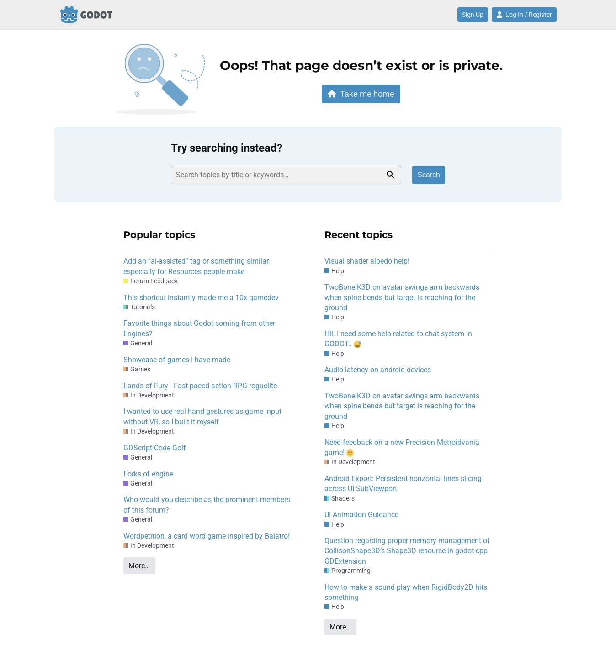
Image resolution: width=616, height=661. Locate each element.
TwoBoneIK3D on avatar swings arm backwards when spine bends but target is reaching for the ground (401, 297)
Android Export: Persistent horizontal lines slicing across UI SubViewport (403, 483)
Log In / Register (524, 14)
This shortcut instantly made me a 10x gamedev (201, 297)
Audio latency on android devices (377, 369)
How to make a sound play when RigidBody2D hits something (405, 592)
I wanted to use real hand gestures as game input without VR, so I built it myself (202, 416)
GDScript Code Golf (154, 448)
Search (429, 174)
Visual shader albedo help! (366, 261)
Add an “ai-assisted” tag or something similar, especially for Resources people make (196, 266)
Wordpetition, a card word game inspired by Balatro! (206, 536)
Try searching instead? (226, 148)
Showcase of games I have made (176, 359)
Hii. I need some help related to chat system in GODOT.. (398, 338)
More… (139, 565)
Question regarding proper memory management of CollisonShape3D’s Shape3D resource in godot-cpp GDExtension (407, 551)
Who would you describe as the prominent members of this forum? (206, 504)
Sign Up (472, 14)
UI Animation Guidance (361, 514)
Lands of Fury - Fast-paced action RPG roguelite (200, 385)
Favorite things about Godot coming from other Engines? (199, 328)
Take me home (361, 94)
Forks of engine (148, 474)
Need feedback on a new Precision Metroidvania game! (401, 447)
